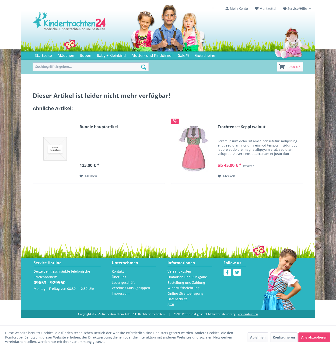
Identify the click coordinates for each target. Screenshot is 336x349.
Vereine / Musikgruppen (131, 288)
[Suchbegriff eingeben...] (91, 66)
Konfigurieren (284, 337)
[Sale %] (184, 54)
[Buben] (85, 54)
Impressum (121, 293)
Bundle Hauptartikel (99, 126)
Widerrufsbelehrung (184, 288)
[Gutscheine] (205, 54)
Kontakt (118, 271)
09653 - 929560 (50, 283)
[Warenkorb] (290, 67)
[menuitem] (236, 8)
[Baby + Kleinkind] (111, 54)
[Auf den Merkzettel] (88, 176)
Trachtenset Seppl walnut (242, 126)
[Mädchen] (65, 54)
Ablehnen (258, 337)
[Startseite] (43, 54)
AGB (171, 304)
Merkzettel (267, 8)
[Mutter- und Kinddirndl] (152, 54)
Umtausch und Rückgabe (187, 277)
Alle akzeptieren (314, 337)
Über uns (119, 277)
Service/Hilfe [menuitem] (295, 8)
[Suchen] (144, 67)
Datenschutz (177, 299)
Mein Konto (239, 8)
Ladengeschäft (123, 282)
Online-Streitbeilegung (185, 293)
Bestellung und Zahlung (186, 282)
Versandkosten (179, 271)
